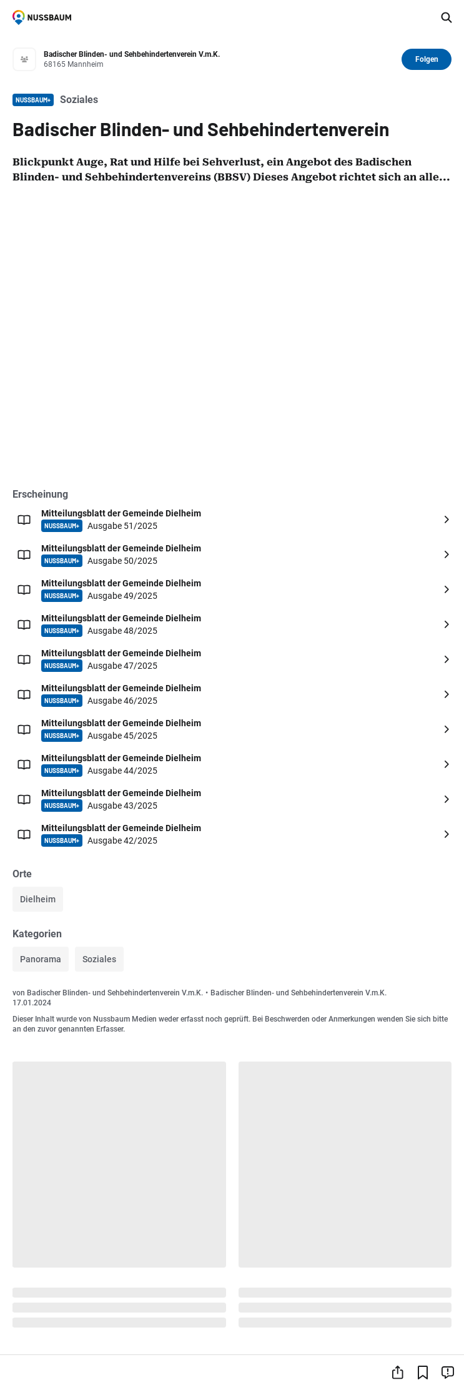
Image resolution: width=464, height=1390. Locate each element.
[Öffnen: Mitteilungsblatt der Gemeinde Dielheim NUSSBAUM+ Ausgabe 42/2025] (232, 834)
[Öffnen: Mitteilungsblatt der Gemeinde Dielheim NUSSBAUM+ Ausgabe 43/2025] (232, 799)
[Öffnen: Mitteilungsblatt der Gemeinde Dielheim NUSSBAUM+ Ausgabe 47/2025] (232, 659)
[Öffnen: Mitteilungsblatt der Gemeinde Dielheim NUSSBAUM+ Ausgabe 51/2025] (232, 519)
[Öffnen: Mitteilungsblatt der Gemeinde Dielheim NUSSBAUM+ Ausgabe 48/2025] (232, 624)
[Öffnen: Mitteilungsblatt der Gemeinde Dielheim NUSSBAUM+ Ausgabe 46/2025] (232, 694)
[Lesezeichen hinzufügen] (422, 1372)
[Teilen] (397, 1372)
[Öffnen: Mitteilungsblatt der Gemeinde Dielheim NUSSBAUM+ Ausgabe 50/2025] (232, 554)
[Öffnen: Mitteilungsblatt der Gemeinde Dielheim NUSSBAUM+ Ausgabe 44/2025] (232, 764)
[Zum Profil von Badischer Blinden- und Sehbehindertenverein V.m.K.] (219, 59)
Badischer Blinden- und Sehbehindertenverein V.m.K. (115, 992)
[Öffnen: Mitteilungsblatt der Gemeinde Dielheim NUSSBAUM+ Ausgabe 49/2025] (232, 589)
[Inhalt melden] (447, 1372)
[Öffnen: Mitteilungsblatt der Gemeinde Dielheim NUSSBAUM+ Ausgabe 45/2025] (232, 729)
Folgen (426, 59)
